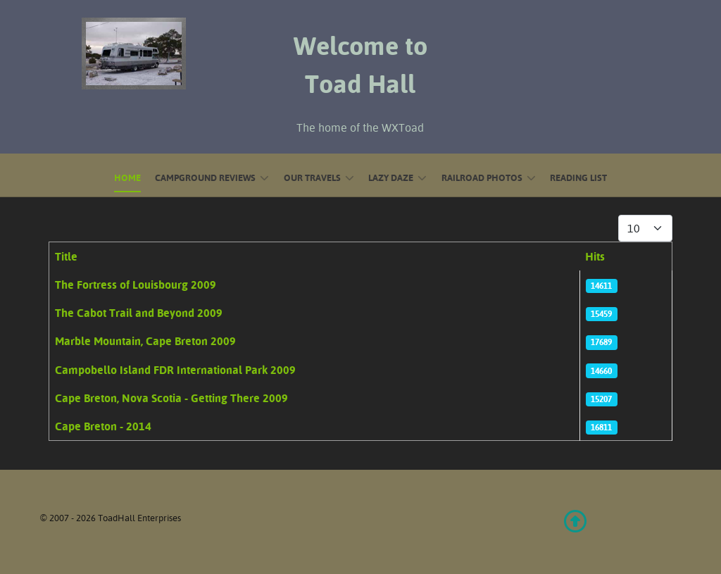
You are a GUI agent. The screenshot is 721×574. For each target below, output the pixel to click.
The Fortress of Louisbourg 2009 (135, 284)
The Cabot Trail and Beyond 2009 (138, 313)
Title (66, 256)
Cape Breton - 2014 (103, 426)
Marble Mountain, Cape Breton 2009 (145, 341)
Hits (595, 256)
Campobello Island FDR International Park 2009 (175, 370)
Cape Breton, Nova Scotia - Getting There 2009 (171, 398)
